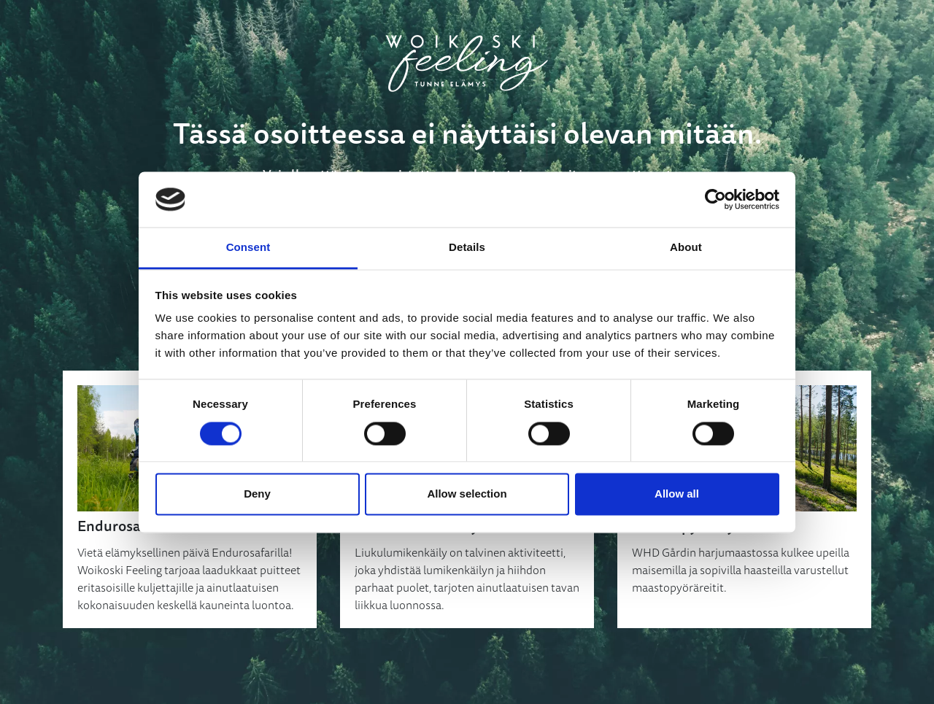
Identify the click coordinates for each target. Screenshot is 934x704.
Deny (257, 494)
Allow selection (466, 494)
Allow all (677, 494)
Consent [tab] (248, 247)
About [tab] (686, 247)
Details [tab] (467, 247)
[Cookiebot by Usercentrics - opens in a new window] (715, 199)
